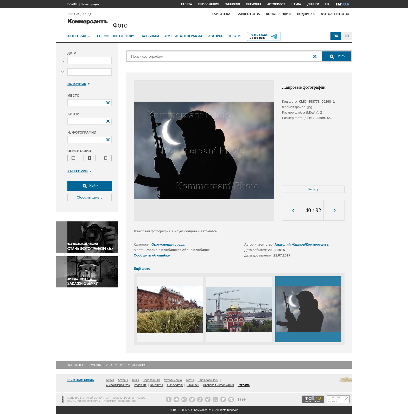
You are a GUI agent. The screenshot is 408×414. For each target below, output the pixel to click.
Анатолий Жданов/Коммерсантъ (302, 244)
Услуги (234, 36)
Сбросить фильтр (89, 197)
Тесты (190, 380)
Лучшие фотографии (183, 36)
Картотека (221, 14)
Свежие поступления (116, 36)
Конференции (278, 14)
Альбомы (150, 36)
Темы (135, 380)
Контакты (75, 364)
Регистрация (90, 4)
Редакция (140, 384)
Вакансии (193, 384)
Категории (76, 36)
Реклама (244, 384)
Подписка (306, 14)
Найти (89, 186)
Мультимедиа (173, 380)
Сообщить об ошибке (152, 255)
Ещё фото (142, 269)
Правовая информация (218, 384)
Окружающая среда (167, 244)
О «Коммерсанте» (118, 384)
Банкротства (248, 14)
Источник (78, 84)
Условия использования (126, 364)
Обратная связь (80, 380)
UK (327, 4)
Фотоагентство (335, 14)
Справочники (151, 380)
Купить (313, 189)
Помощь (94, 364)
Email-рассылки (207, 380)
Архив (110, 380)
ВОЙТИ (72, 4)
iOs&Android (175, 384)
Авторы (215, 36)
